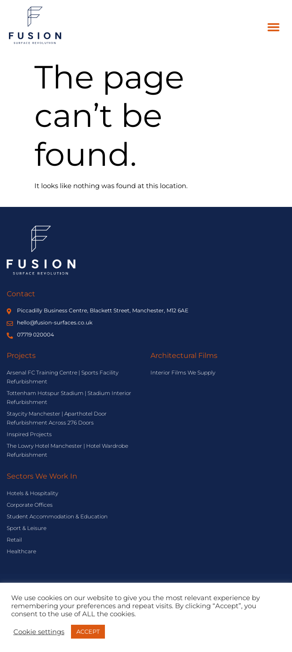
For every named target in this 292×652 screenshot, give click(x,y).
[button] (274, 27)
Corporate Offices (30, 504)
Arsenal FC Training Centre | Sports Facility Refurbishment (62, 377)
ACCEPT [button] (88, 631)
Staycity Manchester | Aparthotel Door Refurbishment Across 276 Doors (57, 418)
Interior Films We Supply (182, 372)
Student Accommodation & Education (57, 516)
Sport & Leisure (26, 528)
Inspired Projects (29, 434)
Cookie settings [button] (38, 632)
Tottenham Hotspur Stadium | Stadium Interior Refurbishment (69, 397)
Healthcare (21, 551)
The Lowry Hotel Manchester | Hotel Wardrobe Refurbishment (67, 450)
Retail (14, 539)
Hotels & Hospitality (32, 493)
